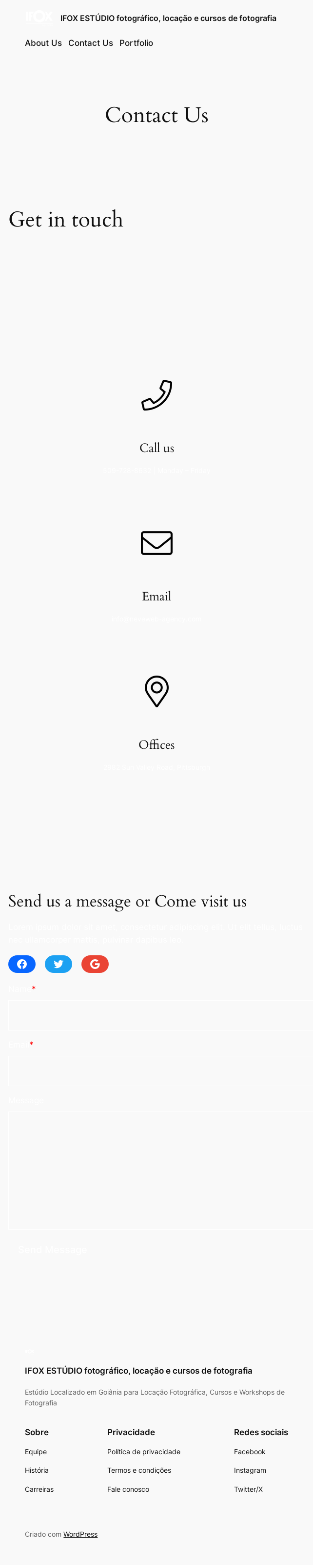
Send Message (52, 1250)
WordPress (80, 1534)
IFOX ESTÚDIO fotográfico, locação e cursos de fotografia (168, 18)
